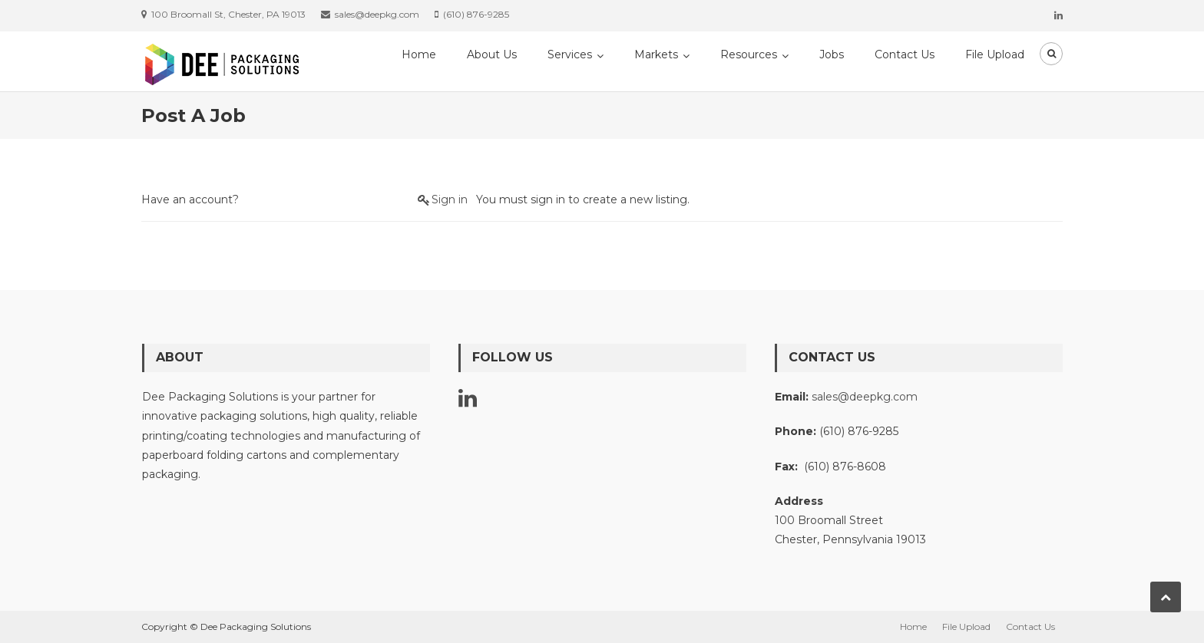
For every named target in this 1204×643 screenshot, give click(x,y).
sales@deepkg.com (865, 397)
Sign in (450, 199)
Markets (656, 54)
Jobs (831, 54)
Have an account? (190, 199)
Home (419, 54)
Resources (748, 54)
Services (569, 54)
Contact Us (904, 54)
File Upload (994, 54)
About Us (492, 54)
